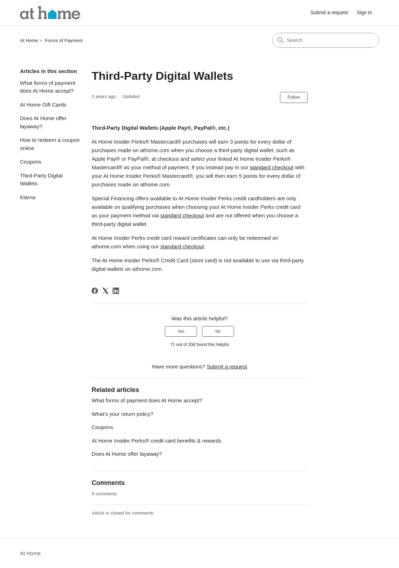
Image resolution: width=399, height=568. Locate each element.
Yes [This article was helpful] (181, 331)
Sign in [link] (364, 12)
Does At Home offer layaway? (43, 122)
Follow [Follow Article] (293, 97)
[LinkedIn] (116, 291)
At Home (29, 40)
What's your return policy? (122, 414)
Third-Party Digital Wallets (41, 179)
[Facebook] (95, 291)
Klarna (27, 197)
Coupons (30, 162)
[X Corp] (105, 291)
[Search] (326, 40)
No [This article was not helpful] (218, 331)
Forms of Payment (64, 40)
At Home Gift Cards (43, 105)
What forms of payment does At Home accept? (47, 87)
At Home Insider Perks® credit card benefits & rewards (156, 441)
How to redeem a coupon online (50, 144)
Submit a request (329, 12)
